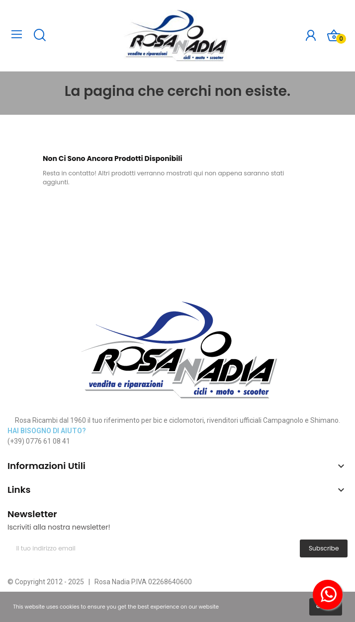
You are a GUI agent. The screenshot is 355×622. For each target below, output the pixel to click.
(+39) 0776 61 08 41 (38, 441)
